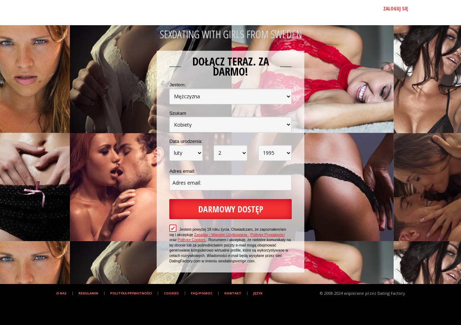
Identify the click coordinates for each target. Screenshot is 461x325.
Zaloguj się (395, 8)
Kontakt (232, 293)
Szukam (177, 113)
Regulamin (88, 293)
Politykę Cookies (192, 240)
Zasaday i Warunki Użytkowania (221, 235)
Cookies (171, 293)
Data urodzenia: (185, 141)
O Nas (61, 293)
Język (258, 293)
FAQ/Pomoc (201, 293)
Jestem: (177, 84)
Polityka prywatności (131, 293)
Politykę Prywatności (267, 235)
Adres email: (182, 171)
